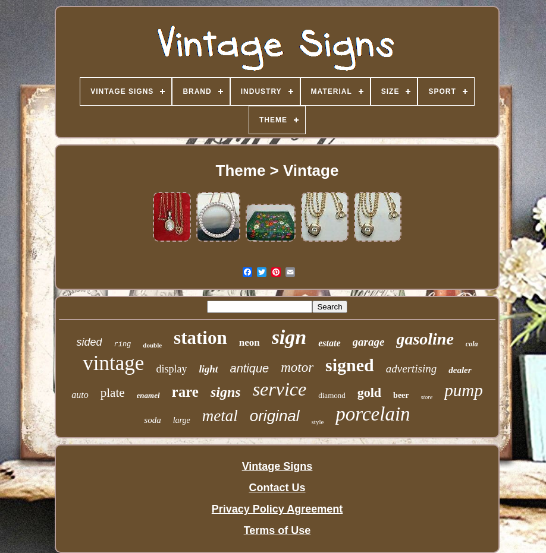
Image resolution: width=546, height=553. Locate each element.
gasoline (424, 339)
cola (472, 344)
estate (329, 343)
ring (122, 344)
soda (152, 420)
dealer (459, 370)
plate (113, 392)
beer (401, 395)
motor (297, 367)
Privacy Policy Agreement (277, 509)
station (200, 337)
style (318, 421)
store (427, 397)
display (171, 369)
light (208, 369)
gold (369, 392)
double (152, 345)
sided (89, 342)
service (280, 389)
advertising (411, 368)
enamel (148, 395)
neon (249, 342)
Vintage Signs (277, 466)
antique (249, 368)
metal (220, 416)
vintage (113, 363)
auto (79, 395)
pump (463, 390)
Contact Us (277, 488)
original (275, 416)
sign (289, 337)
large (181, 420)
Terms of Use (277, 530)
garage (369, 342)
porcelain (372, 414)
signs (226, 392)
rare (185, 392)
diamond (332, 395)
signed (349, 365)
